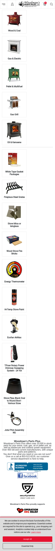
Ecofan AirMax (14, 337)
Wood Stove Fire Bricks (14, 252)
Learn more (36, 532)
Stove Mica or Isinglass (14, 225)
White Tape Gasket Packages (14, 173)
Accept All (27, 539)
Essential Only (27, 546)
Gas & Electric (14, 58)
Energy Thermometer (14, 281)
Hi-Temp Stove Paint (14, 309)
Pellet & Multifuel (14, 86)
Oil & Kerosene (14, 142)
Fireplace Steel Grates (14, 197)
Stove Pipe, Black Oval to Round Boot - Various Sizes (14, 401)
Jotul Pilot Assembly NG (14, 431)
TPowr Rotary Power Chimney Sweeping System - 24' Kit (14, 368)
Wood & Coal (14, 30)
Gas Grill (14, 114)
